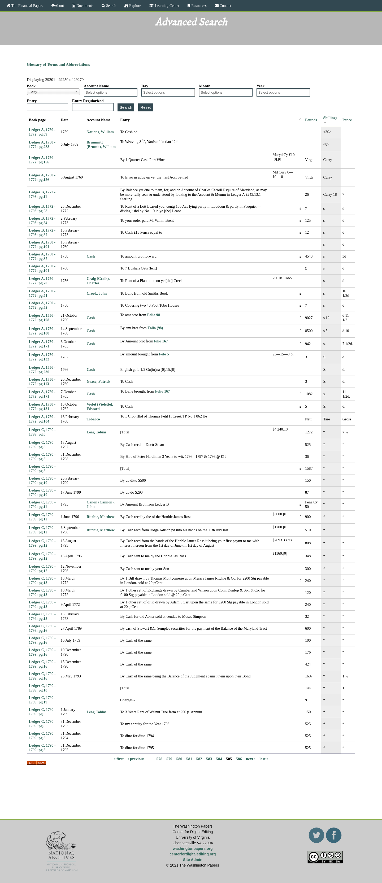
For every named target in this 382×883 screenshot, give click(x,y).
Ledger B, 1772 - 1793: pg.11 (42, 194)
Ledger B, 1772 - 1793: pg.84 (42, 220)
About (59, 5)
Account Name (96, 86)
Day (144, 86)
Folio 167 (162, 391)
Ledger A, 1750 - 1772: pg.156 (42, 159)
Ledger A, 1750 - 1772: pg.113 (42, 381)
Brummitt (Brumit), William (101, 144)
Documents (84, 5)
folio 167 (161, 341)
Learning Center (166, 5)
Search (110, 5)
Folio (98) (155, 328)
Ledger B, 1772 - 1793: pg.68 (42, 208)
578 (159, 758)
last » (263, 758)
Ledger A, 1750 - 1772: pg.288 (42, 144)
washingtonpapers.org (192, 848)
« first (119, 758)
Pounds (311, 120)
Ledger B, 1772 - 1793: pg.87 (42, 232)
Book (31, 86)
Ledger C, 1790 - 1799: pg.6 (42, 432)
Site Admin (192, 860)
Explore (134, 5)
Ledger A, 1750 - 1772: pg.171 (42, 344)
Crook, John (97, 293)
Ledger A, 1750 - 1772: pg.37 (42, 256)
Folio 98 (153, 315)
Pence (347, 120)
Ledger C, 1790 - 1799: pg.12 (42, 516)
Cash (91, 256)
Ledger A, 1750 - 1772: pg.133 (42, 357)
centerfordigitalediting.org (193, 854)
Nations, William (100, 132)
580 (179, 758)
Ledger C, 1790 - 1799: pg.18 (42, 688)
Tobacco (93, 419)
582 (199, 758)
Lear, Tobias (97, 432)
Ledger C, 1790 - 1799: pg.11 (42, 504)
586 (239, 758)
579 (169, 758)
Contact (225, 5)
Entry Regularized (88, 101)
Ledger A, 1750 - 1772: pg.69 (42, 132)
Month (204, 86)
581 (189, 758)
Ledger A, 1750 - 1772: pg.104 (42, 419)
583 (209, 758)
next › (250, 758)
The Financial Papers (26, 5)
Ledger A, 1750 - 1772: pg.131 (42, 406)
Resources (198, 5)
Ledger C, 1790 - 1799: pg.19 (42, 699)
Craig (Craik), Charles (98, 280)
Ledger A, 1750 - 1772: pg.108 (42, 317)
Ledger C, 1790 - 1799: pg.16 (42, 628)
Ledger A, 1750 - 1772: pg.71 (42, 293)
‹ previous (136, 758)
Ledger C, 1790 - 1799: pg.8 (42, 444)
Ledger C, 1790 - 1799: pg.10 (42, 480)
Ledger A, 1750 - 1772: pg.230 (42, 369)
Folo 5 (164, 354)
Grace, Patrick (98, 381)
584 (219, 758)
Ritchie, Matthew (101, 517)
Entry (32, 101)
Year (260, 86)
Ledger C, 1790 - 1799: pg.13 (42, 580)
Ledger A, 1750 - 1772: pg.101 (42, 244)
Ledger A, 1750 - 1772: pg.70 (42, 280)
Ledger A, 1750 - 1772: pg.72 (42, 305)
